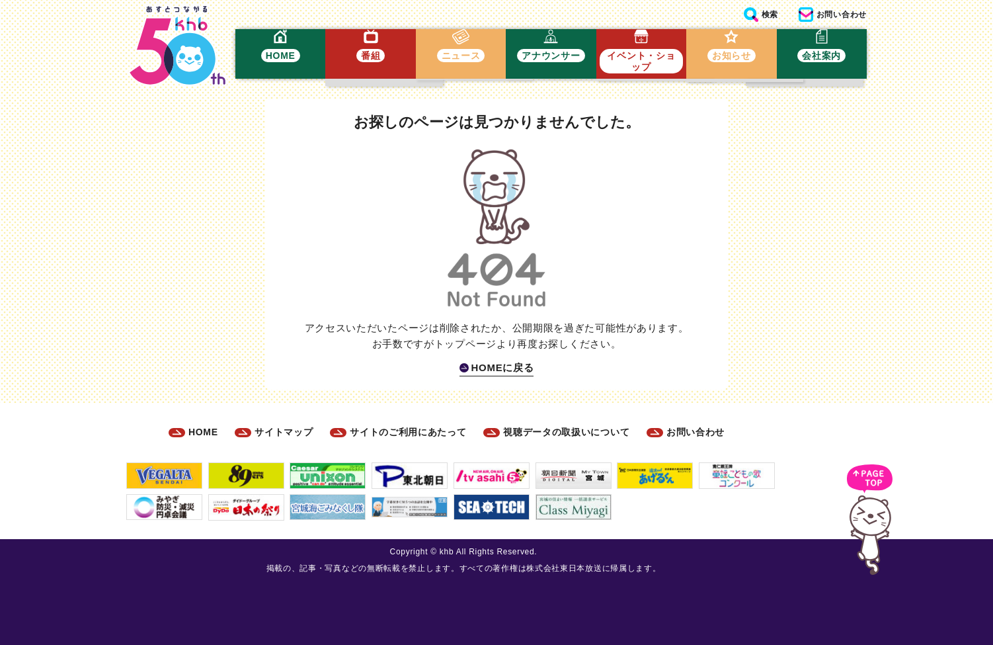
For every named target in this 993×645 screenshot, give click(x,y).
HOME (203, 432)
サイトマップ (284, 432)
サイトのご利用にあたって (408, 432)
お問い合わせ (695, 432)
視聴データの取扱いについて (566, 432)
